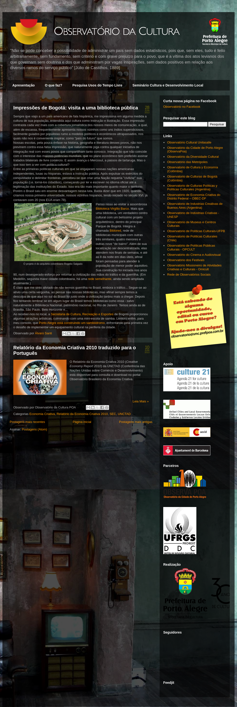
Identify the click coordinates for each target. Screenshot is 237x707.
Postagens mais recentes (27, 422)
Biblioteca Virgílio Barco (112, 208)
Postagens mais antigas (135, 422)
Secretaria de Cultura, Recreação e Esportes (82, 314)
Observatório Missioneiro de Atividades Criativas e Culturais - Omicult (194, 267)
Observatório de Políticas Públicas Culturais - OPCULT (191, 247)
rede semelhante (99, 279)
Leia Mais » (141, 401)
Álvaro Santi (44, 333)
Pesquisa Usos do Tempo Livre (97, 85)
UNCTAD (124, 414)
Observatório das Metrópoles (187, 162)
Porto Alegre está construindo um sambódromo (72, 323)
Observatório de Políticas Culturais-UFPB (196, 231)
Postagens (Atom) (34, 429)
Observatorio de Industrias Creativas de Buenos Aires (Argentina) (194, 205)
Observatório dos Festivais (185, 260)
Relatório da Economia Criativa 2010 (82, 414)
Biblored (115, 230)
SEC (113, 414)
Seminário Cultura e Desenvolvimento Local (168, 85)
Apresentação (23, 85)
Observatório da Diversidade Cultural (193, 156)
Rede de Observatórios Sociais (188, 274)
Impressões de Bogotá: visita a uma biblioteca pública (75, 107)
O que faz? (53, 85)
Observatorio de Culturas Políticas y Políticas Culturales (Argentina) (192, 187)
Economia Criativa (42, 414)
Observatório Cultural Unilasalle (189, 142)
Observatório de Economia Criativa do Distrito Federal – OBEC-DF (193, 196)
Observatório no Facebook (181, 106)
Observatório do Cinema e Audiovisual (194, 255)
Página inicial (82, 422)
